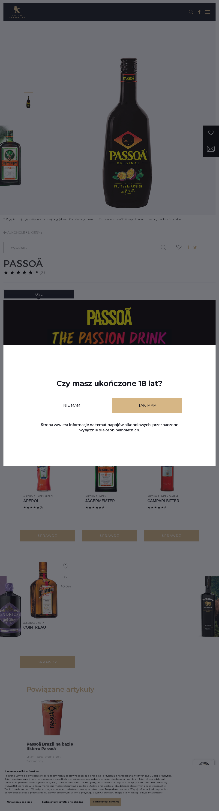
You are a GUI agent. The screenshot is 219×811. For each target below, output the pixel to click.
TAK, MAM (147, 405)
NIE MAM (71, 405)
